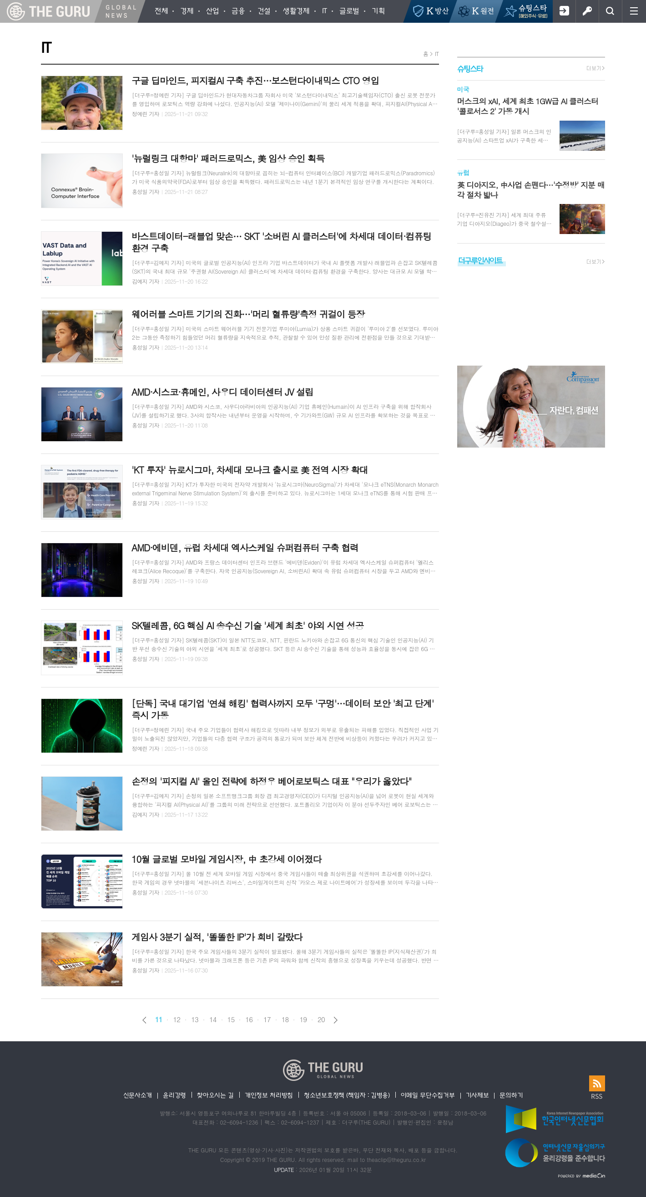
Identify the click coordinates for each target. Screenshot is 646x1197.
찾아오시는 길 (215, 1095)
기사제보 (477, 1095)
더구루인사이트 (480, 260)
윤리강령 (174, 1095)
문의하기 (511, 1095)
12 (176, 1019)
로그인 (587, 11)
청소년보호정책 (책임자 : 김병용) (347, 1095)
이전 (144, 1020)
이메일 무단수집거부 (428, 1095)
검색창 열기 (610, 11)
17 (267, 1019)
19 (303, 1019)
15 (231, 1019)
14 (213, 1019)
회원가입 (563, 11)
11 (158, 1019)
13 (194, 1019)
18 (285, 1019)
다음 (335, 1020)
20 (321, 1019)
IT (437, 53)
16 (248, 1019)
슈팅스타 (470, 68)
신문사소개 (137, 1095)
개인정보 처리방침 (269, 1095)
